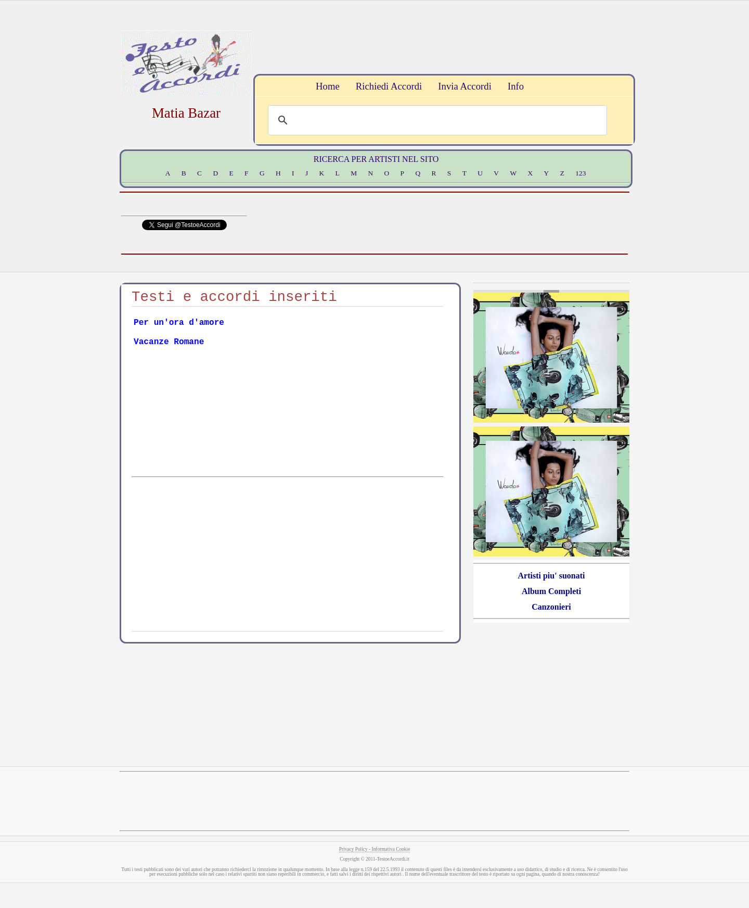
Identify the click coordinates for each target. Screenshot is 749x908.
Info (516, 86)
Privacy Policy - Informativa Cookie (374, 849)
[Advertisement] (442, 35)
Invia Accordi (464, 86)
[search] (436, 120)
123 (580, 173)
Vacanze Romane (169, 342)
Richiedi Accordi (389, 86)
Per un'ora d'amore (179, 322)
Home (328, 86)
